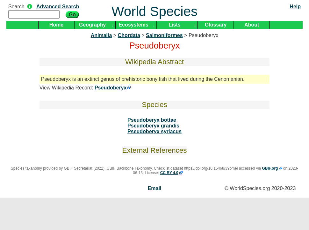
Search (16, 6)
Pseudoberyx (110, 87)
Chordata (129, 35)
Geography (92, 24)
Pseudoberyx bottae (151, 120)
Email (155, 188)
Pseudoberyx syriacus (154, 131)
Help (295, 6)
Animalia (101, 35)
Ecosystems (133, 24)
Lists (174, 24)
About (251, 24)
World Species (154, 11)
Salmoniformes (164, 35)
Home (56, 24)
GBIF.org (270, 168)
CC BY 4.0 (169, 173)
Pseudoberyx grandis (153, 125)
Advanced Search (57, 6)
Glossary (215, 24)
